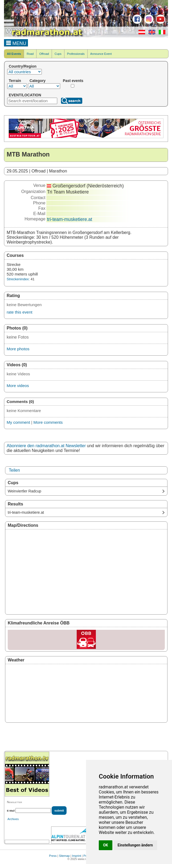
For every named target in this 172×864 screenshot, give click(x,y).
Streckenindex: (18, 279)
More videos (18, 385)
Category (38, 81)
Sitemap (64, 855)
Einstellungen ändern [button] (135, 845)
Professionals (76, 53)
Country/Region (22, 66)
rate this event (19, 312)
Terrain (15, 81)
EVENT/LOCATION (25, 95)
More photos (18, 349)
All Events (14, 53)
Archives (13, 819)
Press (52, 855)
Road (30, 53)
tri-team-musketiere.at (69, 219)
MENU (16, 42)
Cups (58, 53)
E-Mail (11, 810)
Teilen (14, 470)
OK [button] (105, 845)
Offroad (44, 53)
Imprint (76, 855)
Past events (73, 81)
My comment (18, 422)
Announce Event (101, 53)
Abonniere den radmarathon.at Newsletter (46, 445)
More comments (48, 422)
